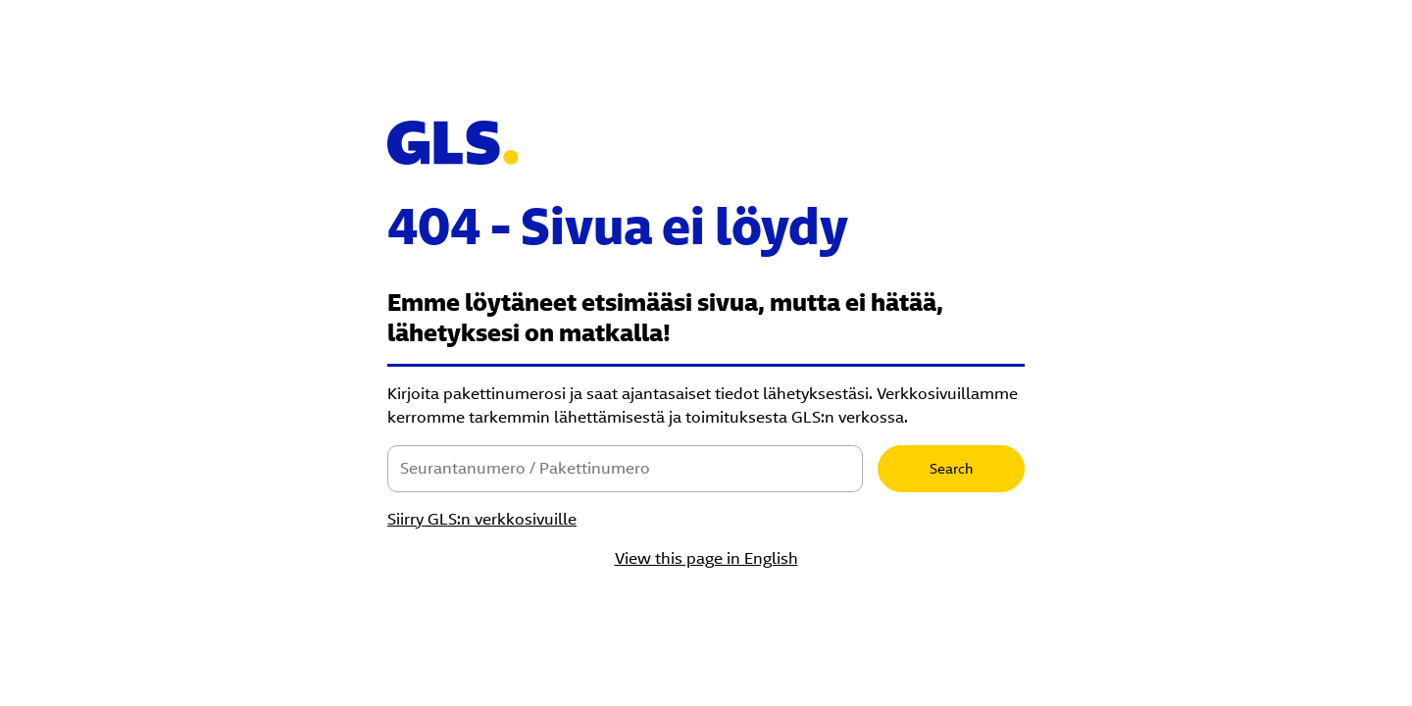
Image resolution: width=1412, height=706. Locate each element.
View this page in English (706, 558)
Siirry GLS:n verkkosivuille (482, 519)
